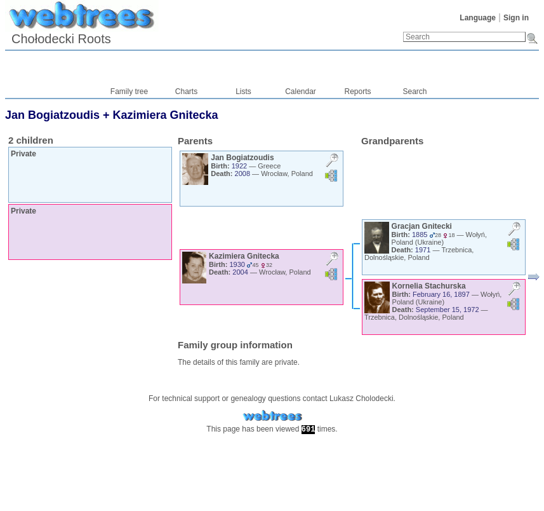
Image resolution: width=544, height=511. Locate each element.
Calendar (300, 91)
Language (478, 17)
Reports (357, 91)
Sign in (516, 17)
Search (414, 91)
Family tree (129, 91)
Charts (186, 91)
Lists (243, 91)
